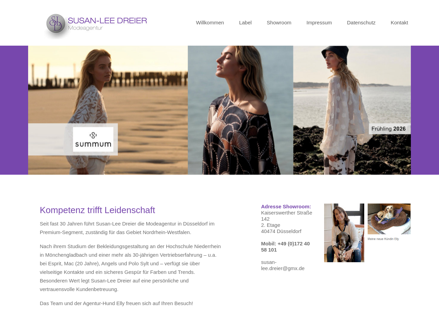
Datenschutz (361, 22)
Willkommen (210, 22)
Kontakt (399, 22)
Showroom (279, 22)
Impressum (319, 22)
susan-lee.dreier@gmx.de (283, 265)
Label (245, 22)
